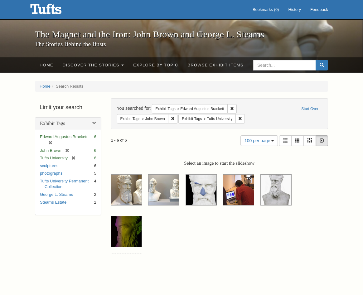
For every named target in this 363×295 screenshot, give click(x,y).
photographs (51, 173)
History (294, 9)
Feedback (319, 9)
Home (46, 65)
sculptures (49, 165)
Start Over (309, 109)
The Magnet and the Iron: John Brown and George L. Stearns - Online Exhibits (53, 11)
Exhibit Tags (52, 123)
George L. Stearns (56, 194)
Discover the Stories (93, 65)
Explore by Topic (155, 65)
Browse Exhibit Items (216, 65)
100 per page (259, 140)
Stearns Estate (53, 202)
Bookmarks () (266, 9)
